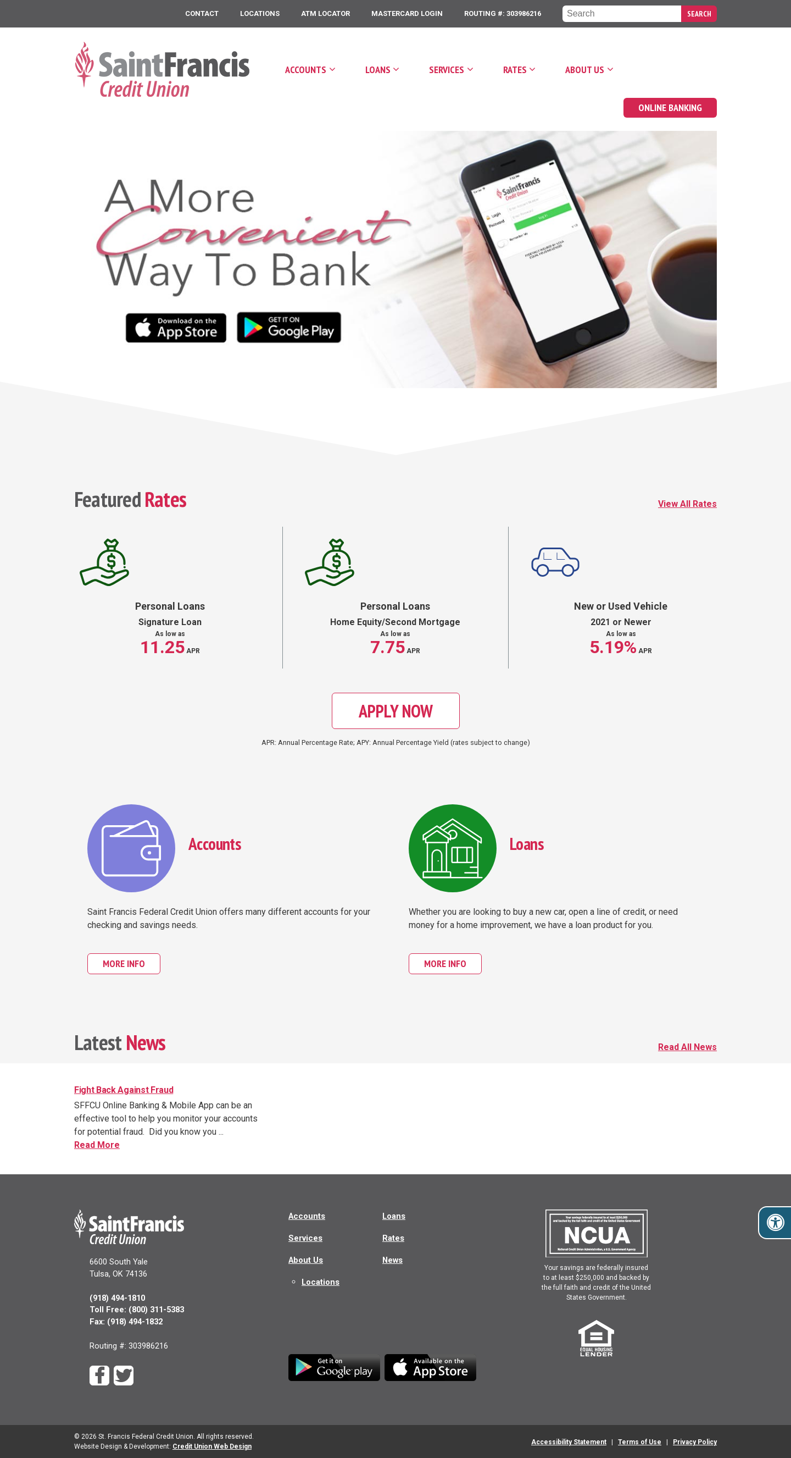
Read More (161, 1144)
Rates (515, 69)
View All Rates (687, 504)
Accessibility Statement (568, 1442)
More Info (131, 963)
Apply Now (396, 710)
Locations (260, 13)
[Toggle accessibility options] (775, 1222)
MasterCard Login (407, 13)
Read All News (687, 1047)
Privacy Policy (695, 1442)
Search (699, 14)
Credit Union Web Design (212, 1446)
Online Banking (670, 107)
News (392, 1260)
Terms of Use (639, 1442)
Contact (202, 13)
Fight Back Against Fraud (123, 1090)
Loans (378, 69)
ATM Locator (325, 13)
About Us (584, 69)
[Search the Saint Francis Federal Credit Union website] (621, 13)
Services (446, 69)
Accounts (305, 69)
